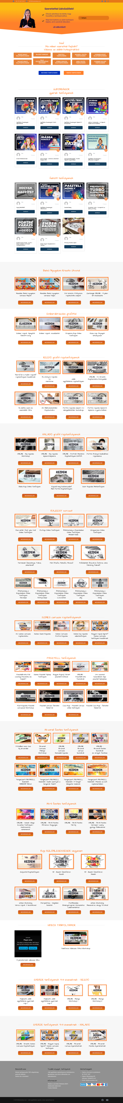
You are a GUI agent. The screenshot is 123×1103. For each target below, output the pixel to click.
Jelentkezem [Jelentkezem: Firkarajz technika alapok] (73, 246)
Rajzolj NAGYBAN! (20, 207)
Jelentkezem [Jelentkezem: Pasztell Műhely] (73, 211)
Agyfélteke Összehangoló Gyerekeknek (22, 123)
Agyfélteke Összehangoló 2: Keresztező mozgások (94, 159)
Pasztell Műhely (67, 207)
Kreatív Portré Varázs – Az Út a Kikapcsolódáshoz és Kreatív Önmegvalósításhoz (24, 244)
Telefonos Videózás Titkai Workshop (75, 948)
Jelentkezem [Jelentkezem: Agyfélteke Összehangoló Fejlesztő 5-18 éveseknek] (73, 127)
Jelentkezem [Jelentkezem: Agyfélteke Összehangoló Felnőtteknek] (49, 212)
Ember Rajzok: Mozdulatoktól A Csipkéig (47, 244)
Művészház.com (66, 1074)
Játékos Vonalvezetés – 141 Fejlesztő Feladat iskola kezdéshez (96, 123)
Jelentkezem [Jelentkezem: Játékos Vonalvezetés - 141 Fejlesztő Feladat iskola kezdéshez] (97, 127)
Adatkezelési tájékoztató (54, 1086)
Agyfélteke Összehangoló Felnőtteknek (46, 208)
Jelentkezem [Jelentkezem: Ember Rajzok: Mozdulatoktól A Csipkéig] (49, 249)
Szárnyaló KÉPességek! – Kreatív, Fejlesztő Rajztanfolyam (72, 159)
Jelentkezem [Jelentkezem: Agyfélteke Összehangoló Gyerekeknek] (25, 127)
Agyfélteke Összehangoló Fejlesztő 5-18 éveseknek (73, 123)
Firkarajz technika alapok (70, 242)
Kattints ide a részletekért (22, 1076)
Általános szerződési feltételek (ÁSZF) (58, 1084)
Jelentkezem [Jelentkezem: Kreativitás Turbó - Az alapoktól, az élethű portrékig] (97, 212)
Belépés (83, 18)
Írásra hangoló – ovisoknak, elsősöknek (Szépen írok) (49, 159)
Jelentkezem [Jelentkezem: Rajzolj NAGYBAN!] (25, 211)
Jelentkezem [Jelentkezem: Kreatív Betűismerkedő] (25, 162)
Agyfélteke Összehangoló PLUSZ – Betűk (48, 123)
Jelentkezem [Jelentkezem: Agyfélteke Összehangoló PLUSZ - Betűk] (49, 127)
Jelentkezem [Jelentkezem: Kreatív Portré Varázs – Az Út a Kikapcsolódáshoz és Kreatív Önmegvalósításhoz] (25, 249)
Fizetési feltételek (52, 1088)
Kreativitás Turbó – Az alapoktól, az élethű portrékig (96, 208)
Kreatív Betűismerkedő (21, 158)
